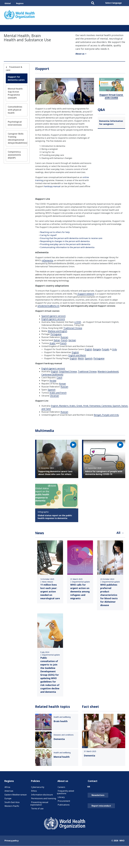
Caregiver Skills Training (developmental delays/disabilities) (17, 138)
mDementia (47, 260)
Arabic (53, 343)
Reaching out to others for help (55, 232)
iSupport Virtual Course (111, 96)
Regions (20, 3)
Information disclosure (42, 795)
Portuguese (56, 334)
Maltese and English (57, 331)
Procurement (64, 802)
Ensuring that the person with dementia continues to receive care (71, 238)
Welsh (81, 358)
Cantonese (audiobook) (52, 374)
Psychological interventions (15, 123)
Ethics (34, 791)
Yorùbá (53, 380)
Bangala (97, 349)
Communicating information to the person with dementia (67, 247)
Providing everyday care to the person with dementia (65, 244)
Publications (64, 805)
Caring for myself (48, 235)
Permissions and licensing (43, 799)
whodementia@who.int (48, 305)
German (72, 340)
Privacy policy (12, 841)
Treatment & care (14, 68)
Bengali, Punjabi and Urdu (106, 414)
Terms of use (37, 809)
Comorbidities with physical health (15, 109)
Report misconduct (101, 807)
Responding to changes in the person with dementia (65, 241)
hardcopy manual (52, 186)
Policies (36, 782)
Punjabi (105, 349)
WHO (121, 841)
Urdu (114, 349)
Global (8, 3)
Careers (61, 788)
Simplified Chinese (68, 371)
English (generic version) (53, 319)
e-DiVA (77, 322)
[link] (50, 572)
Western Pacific (12, 807)
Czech (59, 377)
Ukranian (54, 395)
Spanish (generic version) (53, 316)
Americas (9, 791)
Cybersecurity (37, 788)
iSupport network (85, 293)
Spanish (88, 358)
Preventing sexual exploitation (39, 804)
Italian (57, 340)
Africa (7, 788)
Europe (8, 799)
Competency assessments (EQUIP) (14, 154)
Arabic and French (58, 392)
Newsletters (98, 796)
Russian (64, 337)
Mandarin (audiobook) (108, 371)
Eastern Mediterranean (16, 795)
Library (61, 798)
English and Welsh (77, 355)
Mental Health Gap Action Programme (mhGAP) (15, 93)
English (88, 349)
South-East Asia (12, 803)
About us (79, 53)
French (64, 340)
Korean (62, 383)
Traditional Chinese (72, 328)
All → (120, 533)
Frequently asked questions (65, 793)
